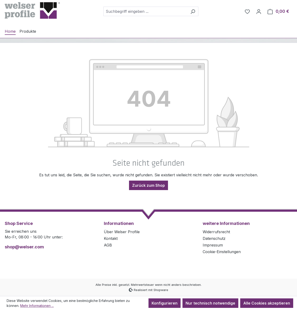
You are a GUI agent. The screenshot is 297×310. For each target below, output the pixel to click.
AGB (108, 245)
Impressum (213, 245)
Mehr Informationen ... (37, 306)
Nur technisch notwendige (210, 303)
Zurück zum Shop (148, 185)
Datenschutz (214, 238)
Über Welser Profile (122, 231)
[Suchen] (192, 11)
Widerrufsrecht (216, 231)
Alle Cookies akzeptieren (266, 303)
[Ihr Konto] (258, 11)
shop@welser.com (24, 246)
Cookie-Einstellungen (222, 251)
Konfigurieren (164, 303)
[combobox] (145, 11)
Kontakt (111, 238)
